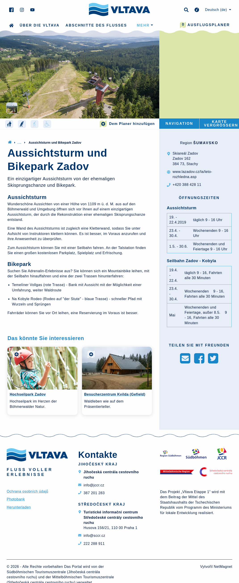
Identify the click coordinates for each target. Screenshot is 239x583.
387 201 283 (94, 493)
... (20, 142)
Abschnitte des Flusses (96, 25)
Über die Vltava (40, 25)
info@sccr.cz (94, 535)
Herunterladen (19, 507)
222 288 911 (94, 544)
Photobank (16, 499)
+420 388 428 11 (187, 185)
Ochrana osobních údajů (27, 491)
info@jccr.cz (94, 485)
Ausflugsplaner (205, 25)
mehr (143, 25)
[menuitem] (217, 10)
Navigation (179, 123)
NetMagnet (223, 566)
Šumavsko (205, 143)
